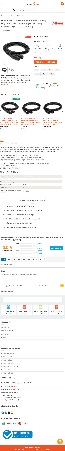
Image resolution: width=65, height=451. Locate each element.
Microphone (4, 15)
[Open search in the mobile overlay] (32, 10)
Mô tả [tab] (1, 143)
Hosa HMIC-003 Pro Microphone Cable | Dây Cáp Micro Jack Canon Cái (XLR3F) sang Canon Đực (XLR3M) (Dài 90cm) (52, 121)
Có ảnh (41, 259)
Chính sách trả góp (7, 360)
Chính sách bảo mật (7, 373)
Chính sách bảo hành (7, 370)
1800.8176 (55, 84)
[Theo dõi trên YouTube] (12, 412)
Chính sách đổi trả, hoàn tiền (9, 366)
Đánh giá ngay (56, 248)
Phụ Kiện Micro (12, 15)
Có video (35, 259)
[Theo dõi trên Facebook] (2, 412)
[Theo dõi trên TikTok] (9, 412)
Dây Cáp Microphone (22, 15)
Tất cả (3, 259)
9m (57, 70)
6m (43, 70)
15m (37, 74)
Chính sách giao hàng (7, 363)
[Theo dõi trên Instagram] (5, 412)
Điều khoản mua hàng (7, 353)
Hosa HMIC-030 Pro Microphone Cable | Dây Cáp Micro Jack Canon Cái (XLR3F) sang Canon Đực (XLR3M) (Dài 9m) (31, 121)
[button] (2, 4)
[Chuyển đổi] (4, 206)
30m (51, 74)
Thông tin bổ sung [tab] (11, 143)
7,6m (50, 70)
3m (37, 70)
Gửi (62, 285)
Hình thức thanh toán (7, 357)
